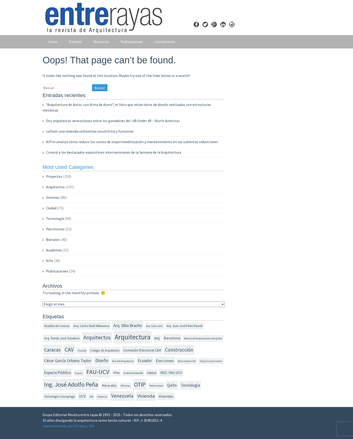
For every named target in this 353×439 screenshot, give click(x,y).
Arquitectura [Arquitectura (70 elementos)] (132, 337)
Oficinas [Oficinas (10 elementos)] (125, 385)
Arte (49, 260)
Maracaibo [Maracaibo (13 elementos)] (109, 385)
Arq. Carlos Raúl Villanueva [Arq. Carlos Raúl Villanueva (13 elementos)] (91, 326)
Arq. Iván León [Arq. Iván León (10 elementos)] (154, 326)
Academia (53, 250)
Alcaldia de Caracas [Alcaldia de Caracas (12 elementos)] (56, 326)
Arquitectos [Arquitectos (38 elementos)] (97, 337)
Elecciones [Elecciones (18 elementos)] (165, 360)
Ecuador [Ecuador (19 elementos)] (145, 360)
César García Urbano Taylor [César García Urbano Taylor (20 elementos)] (67, 360)
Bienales (53, 239)
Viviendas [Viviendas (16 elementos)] (166, 396)
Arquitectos (55, 187)
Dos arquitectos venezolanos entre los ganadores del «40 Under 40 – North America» (113, 120)
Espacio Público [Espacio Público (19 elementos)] (57, 372)
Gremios (53, 197)
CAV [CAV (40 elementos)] (69, 349)
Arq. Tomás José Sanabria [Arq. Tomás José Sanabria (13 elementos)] (61, 338)
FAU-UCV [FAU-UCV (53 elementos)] (97, 372)
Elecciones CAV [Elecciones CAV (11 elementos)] (187, 361)
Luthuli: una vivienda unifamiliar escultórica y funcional (89, 131)
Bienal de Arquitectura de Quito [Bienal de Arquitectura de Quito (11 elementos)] (203, 338)
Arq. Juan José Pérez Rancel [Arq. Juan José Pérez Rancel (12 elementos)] (184, 326)
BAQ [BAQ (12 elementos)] (157, 338)
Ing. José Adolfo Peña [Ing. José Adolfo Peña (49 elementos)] (71, 384)
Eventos (75, 41)
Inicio (52, 41)
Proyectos (54, 176)
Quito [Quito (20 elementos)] (172, 385)
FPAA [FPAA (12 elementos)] (116, 373)
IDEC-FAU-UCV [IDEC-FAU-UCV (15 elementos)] (171, 372)
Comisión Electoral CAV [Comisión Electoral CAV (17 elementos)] (142, 350)
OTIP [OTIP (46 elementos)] (140, 384)
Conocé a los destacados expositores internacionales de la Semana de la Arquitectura (113, 152)
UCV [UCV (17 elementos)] (82, 396)
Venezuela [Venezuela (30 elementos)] (122, 396)
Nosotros (101, 41)
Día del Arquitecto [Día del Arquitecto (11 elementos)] (123, 361)
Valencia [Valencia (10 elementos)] (102, 396)
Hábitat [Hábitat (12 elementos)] (151, 373)
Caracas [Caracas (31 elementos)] (52, 349)
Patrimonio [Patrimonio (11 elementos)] (156, 385)
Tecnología (55, 218)
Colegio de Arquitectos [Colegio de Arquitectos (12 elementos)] (104, 350)
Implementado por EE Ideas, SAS (69, 426)
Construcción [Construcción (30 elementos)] (179, 350)
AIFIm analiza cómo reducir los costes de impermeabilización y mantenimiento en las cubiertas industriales (132, 141)
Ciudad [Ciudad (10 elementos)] (82, 350)
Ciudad (51, 208)
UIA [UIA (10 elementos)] (91, 396)
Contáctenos (164, 41)
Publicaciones (132, 41)
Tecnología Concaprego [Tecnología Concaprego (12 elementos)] (59, 397)
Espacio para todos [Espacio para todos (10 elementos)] (211, 361)
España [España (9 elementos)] (78, 373)
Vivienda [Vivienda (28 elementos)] (146, 396)
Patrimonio (55, 229)
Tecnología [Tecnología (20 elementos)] (190, 385)
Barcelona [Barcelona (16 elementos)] (172, 338)
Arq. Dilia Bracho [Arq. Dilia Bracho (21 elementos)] (127, 325)
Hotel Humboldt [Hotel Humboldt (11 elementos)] (133, 373)
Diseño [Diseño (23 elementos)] (101, 360)
